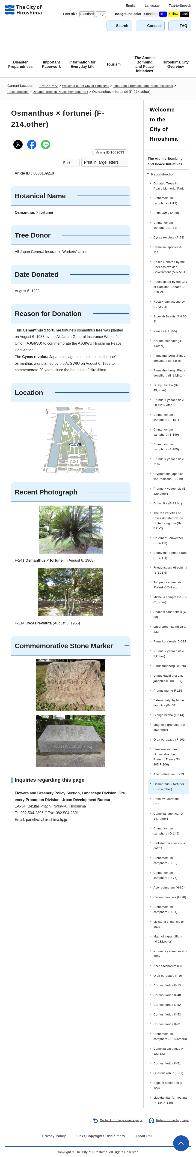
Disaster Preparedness (20, 64)
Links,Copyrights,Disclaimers (100, 1135)
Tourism (113, 64)
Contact (154, 26)
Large (101, 14)
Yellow (173, 14)
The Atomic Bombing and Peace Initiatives (145, 64)
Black (185, 14)
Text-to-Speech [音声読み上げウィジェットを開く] (180, 5)
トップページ (49, 85)
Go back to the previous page (118, 1119)
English (131, 5)
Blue (163, 14)
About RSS (138, 1135)
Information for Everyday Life (82, 64)
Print (66, 162)
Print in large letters (101, 162)
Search (122, 26)
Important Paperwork (51, 64)
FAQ (183, 26)
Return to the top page (171, 1119)
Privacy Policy (60, 1135)
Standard (87, 14)
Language (152, 5)
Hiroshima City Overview (176, 64)
